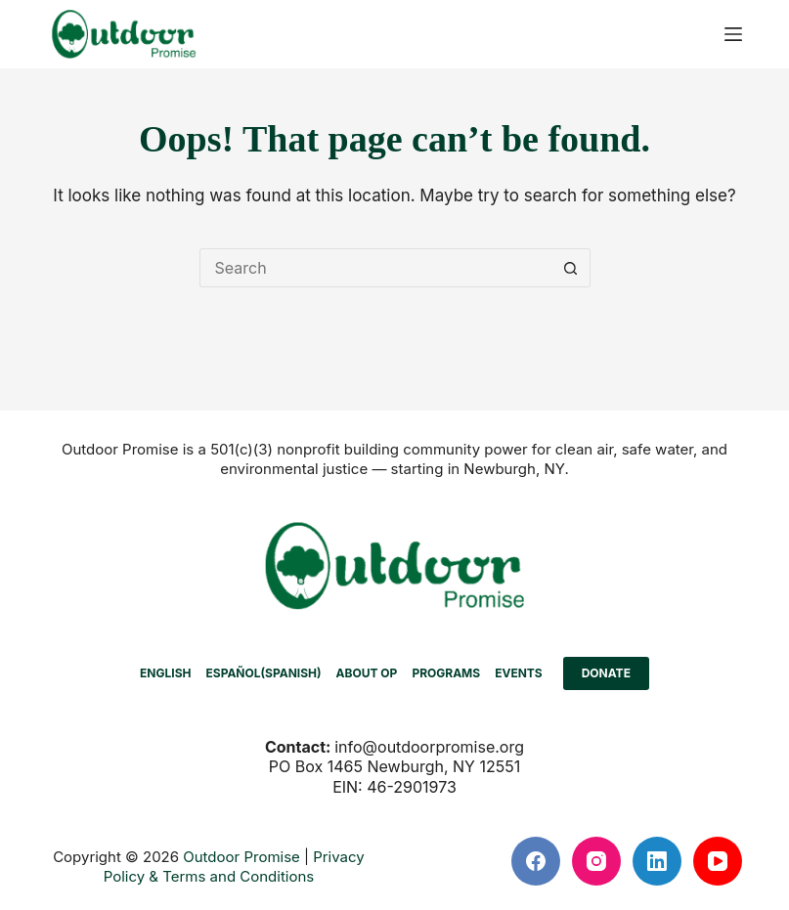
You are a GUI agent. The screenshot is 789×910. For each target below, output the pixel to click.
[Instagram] (596, 861)
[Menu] (733, 34)
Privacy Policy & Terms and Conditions (234, 866)
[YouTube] (717, 861)
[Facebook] (535, 861)
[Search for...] (375, 267)
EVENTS (519, 673)
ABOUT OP (367, 673)
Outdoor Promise (241, 856)
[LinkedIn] (657, 861)
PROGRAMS (446, 673)
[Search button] (571, 267)
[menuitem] (165, 673)
